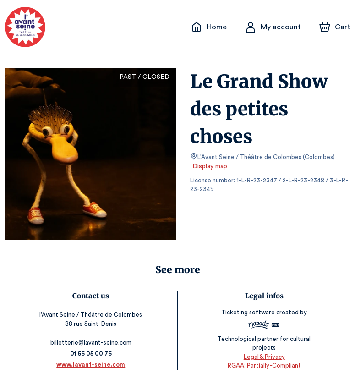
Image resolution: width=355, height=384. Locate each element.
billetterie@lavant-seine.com (91, 342)
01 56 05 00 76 (91, 353)
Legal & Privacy (263, 356)
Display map (210, 166)
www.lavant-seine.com (91, 364)
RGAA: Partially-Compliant (264, 365)
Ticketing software (249, 315)
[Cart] (335, 27)
